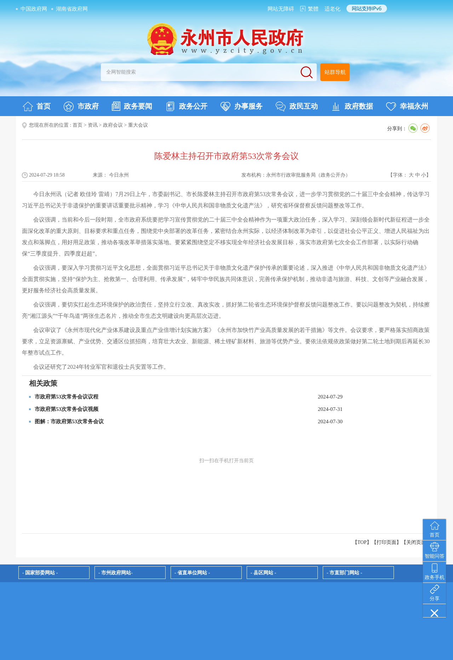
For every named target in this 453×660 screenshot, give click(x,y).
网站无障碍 (281, 9)
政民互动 (297, 106)
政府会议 (113, 125)
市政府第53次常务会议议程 (66, 397)
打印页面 (386, 542)
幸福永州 (407, 106)
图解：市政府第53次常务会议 (69, 421)
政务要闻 (132, 106)
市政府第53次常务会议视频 (66, 409)
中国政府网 (34, 9)
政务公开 (186, 106)
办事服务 (241, 106)
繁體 (313, 9)
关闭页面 (416, 542)
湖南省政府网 (72, 9)
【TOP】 (362, 542)
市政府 (81, 106)
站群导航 (335, 72)
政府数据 (352, 106)
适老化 (332, 9)
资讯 (93, 125)
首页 (37, 106)
